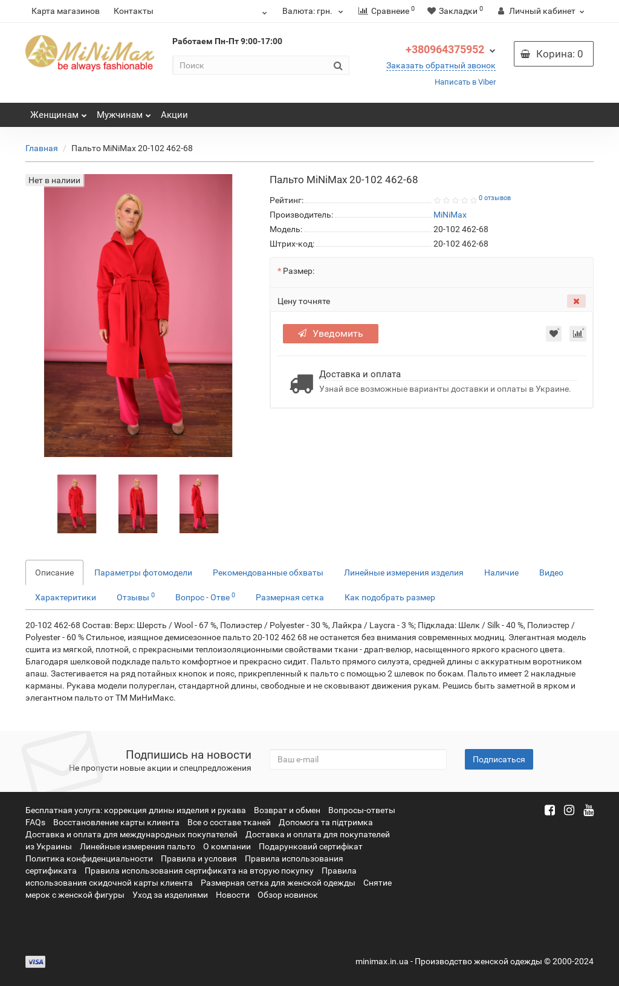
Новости (233, 895)
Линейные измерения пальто (137, 846)
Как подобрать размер (390, 597)
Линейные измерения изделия (404, 572)
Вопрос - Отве (205, 596)
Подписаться (499, 759)
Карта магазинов (65, 11)
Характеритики (65, 597)
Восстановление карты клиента (116, 822)
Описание (54, 572)
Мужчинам (124, 111)
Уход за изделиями (170, 895)
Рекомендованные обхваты (268, 572)
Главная (41, 148)
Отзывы (136, 596)
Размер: (298, 271)
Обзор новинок (288, 895)
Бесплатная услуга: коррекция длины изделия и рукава (135, 810)
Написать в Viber (465, 81)
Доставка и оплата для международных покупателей (131, 834)
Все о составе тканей (229, 822)
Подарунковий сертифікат (311, 846)
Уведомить (330, 333)
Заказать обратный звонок (441, 65)
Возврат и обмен (287, 810)
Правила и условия (199, 858)
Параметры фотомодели (143, 572)
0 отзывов (495, 198)
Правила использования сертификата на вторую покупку (199, 870)
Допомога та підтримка (326, 822)
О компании (227, 846)
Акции (174, 114)
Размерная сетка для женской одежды (278, 882)
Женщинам (58, 111)
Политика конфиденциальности (89, 858)
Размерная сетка (290, 597)
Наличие (501, 572)
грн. (314, 11)
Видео (551, 572)
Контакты (134, 11)
